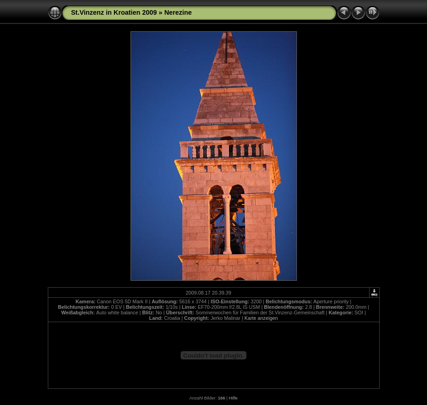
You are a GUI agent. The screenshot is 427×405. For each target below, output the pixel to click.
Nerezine (178, 12)
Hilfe (233, 397)
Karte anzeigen (261, 318)
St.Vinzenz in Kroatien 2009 (114, 12)
